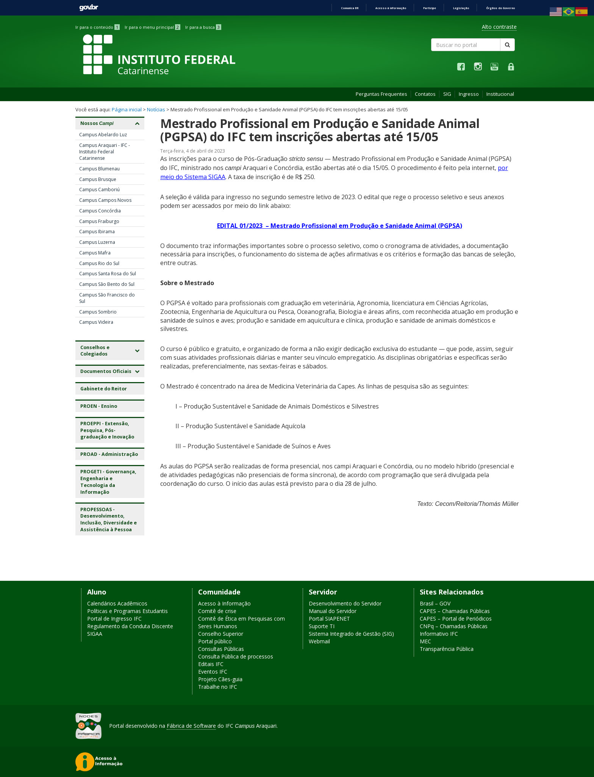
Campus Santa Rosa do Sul (107, 273)
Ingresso (469, 93)
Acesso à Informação (224, 603)
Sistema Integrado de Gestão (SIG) (351, 633)
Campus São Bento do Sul (106, 284)
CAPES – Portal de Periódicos (456, 618)
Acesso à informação (390, 8)
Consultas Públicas (221, 648)
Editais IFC (211, 664)
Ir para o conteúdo (97, 27)
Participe (429, 8)
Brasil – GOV (435, 603)
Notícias (156, 109)
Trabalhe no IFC (217, 686)
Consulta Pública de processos (235, 656)
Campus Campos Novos (105, 200)
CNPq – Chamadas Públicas (454, 626)
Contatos (425, 93)
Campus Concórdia (100, 211)
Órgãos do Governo (500, 8)
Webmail (319, 641)
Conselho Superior (220, 633)
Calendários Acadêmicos (117, 603)
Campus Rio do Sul (99, 263)
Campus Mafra (95, 253)
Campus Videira (96, 322)
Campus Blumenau (99, 168)
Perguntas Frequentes (381, 93)
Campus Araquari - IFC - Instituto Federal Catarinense (104, 151)
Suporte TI (322, 626)
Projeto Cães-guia (220, 679)
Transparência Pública (447, 648)
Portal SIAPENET (329, 618)
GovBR (88, 7)
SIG (447, 93)
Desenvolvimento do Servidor (345, 603)
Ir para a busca (203, 27)
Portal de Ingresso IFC (114, 618)
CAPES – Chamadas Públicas (455, 611)
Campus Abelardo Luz (103, 134)
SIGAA (94, 633)
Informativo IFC (439, 633)
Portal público (215, 641)
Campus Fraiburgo (99, 221)
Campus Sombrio (98, 312)
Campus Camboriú (99, 189)
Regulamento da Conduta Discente (130, 626)
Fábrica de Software (191, 725)
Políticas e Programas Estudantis (127, 611)
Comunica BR (349, 8)
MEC (425, 641)
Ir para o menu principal (152, 27)
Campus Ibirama (97, 231)
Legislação (461, 8)
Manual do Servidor (332, 611)
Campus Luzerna (97, 242)
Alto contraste (499, 26)
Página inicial (127, 109)
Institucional (500, 93)
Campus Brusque (97, 179)
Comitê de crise (217, 611)
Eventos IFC (212, 671)
